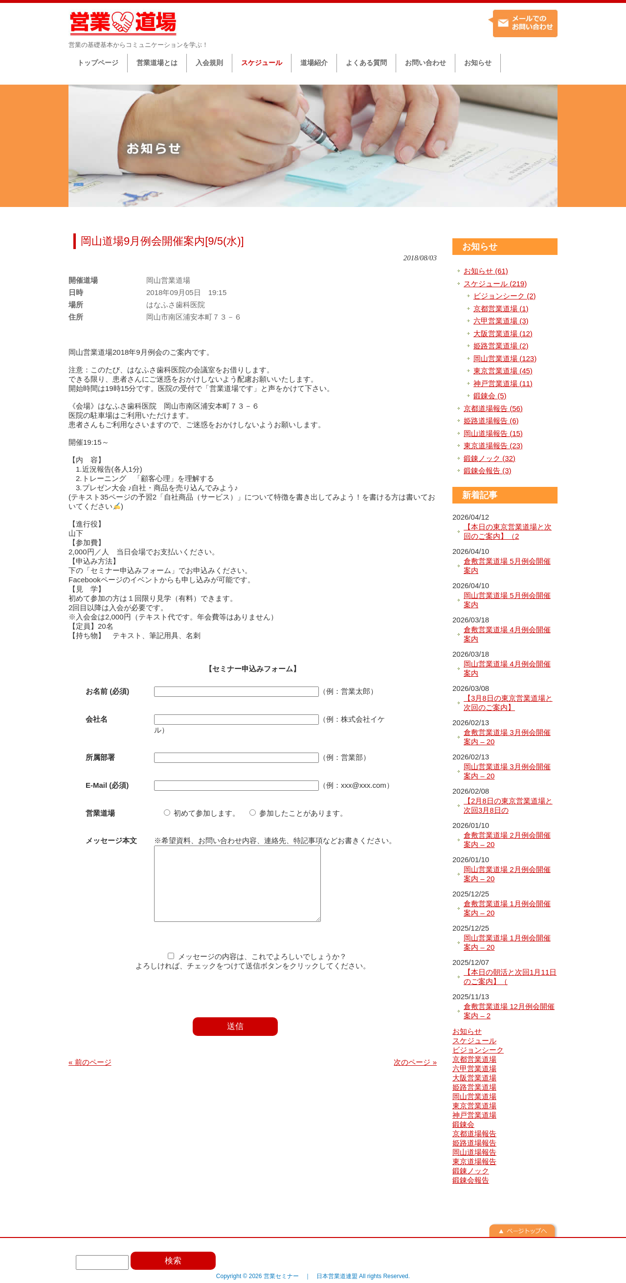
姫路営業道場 (474, 1087)
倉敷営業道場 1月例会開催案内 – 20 (507, 908)
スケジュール (474, 1040)
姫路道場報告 (474, 1143)
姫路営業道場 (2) (501, 346)
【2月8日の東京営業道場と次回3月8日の (508, 806)
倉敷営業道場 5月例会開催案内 (507, 566)
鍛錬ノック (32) (489, 458)
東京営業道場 (474, 1105)
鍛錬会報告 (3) (488, 470)
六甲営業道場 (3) (501, 321)
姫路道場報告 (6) (491, 420)
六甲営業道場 (474, 1068)
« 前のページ (90, 1077)
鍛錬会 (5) (490, 395)
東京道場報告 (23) (493, 445)
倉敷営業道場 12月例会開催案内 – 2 (509, 1011)
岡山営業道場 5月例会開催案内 (507, 600)
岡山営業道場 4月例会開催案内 (507, 669)
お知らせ (479, 247)
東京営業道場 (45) (503, 371)
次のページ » (415, 1077)
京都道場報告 (474, 1133)
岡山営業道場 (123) (505, 358)
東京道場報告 (474, 1161)
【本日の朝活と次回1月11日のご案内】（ (510, 977)
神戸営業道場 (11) (503, 383)
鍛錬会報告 (470, 1180)
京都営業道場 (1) (501, 308)
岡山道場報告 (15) (493, 433)
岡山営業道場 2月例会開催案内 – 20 (507, 874)
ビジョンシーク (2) (504, 296)
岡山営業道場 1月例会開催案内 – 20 (507, 943)
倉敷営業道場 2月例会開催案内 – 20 (507, 840)
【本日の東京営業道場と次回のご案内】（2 (508, 532)
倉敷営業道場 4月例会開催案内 (507, 634)
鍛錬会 (463, 1124)
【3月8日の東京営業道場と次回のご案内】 (508, 703)
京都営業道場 (474, 1059)
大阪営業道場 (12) (503, 333)
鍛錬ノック (470, 1171)
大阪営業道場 (474, 1078)
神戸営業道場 (474, 1115)
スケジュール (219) (495, 283)
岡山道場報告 (474, 1152)
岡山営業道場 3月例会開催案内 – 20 (507, 771)
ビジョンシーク (478, 1050)
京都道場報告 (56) (493, 408)
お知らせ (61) (486, 271)
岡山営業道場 (474, 1096)
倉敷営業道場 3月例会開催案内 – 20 (507, 737)
